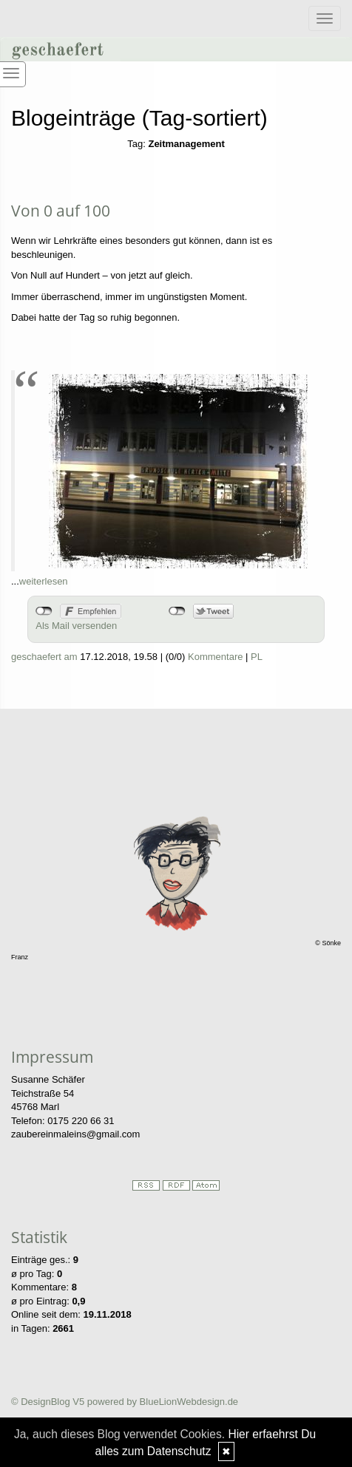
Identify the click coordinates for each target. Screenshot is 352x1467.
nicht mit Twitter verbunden (177, 611)
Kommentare (215, 656)
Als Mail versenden (76, 625)
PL (257, 656)
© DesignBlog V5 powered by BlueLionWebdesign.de (124, 1401)
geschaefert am (44, 656)
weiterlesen (43, 581)
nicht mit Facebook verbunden (44, 611)
